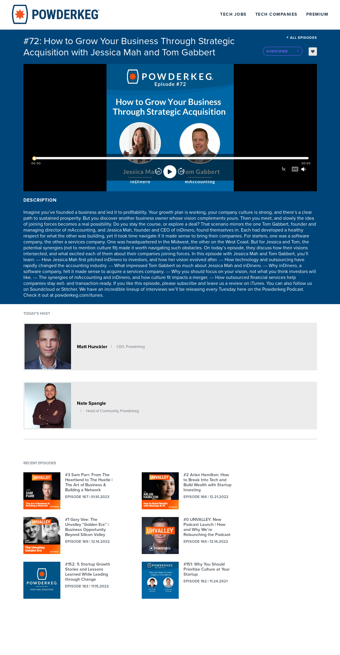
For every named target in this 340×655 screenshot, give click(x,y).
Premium (317, 14)
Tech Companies (276, 14)
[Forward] (181, 172)
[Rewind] (158, 172)
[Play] (169, 171)
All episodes (301, 38)
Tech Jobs (233, 14)
